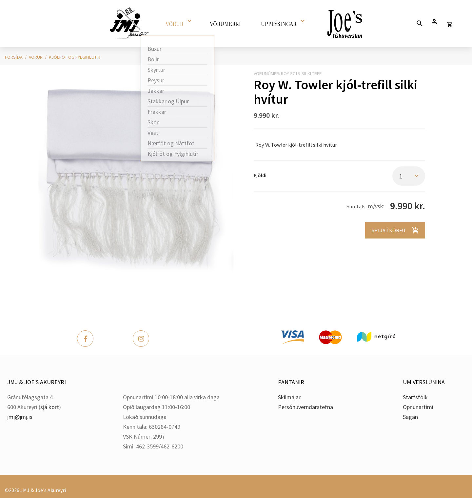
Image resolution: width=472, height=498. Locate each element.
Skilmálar (289, 397)
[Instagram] (141, 338)
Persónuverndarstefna (305, 407)
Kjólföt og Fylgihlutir (74, 57)
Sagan (410, 417)
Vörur (36, 57)
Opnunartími (418, 407)
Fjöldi (260, 175)
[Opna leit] (419, 23)
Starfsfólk (415, 397)
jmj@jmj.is (19, 417)
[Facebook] (85, 338)
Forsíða (14, 57)
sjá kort (49, 407)
